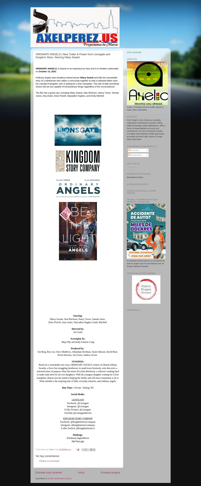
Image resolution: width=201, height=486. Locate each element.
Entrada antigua (110, 472)
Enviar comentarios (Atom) (59, 478)
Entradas (133, 150)
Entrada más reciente (49, 472)
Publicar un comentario (49, 461)
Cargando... (132, 167)
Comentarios (135, 155)
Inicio (81, 472)
